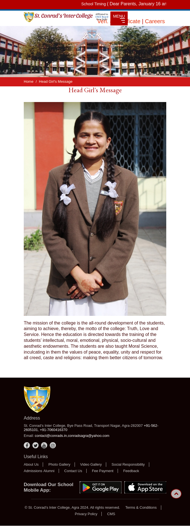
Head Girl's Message (55, 81)
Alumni (48, 471)
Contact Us (73, 471)
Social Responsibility (128, 464)
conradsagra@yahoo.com (89, 436)
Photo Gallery (59, 464)
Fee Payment (102, 471)
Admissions (33, 471)
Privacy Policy (86, 514)
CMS (111, 514)
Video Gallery (91, 464)
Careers (155, 21)
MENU (119, 18)
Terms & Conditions (140, 507)
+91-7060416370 (53, 430)
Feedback (131, 471)
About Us (31, 464)
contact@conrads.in (51, 436)
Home (29, 81)
